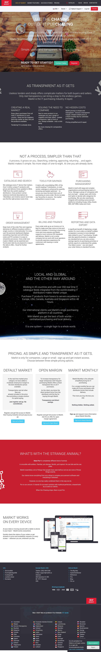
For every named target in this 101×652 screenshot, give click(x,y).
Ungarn (80, 640)
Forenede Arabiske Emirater (43, 622)
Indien (36, 632)
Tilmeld (94, 9)
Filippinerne (16, 645)
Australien (15, 622)
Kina (35, 642)
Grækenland (38, 626)
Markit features (33, 3)
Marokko (59, 628)
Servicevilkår (8, 570)
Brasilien (15, 628)
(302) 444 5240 (45, 570)
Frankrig (37, 624)
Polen (58, 636)
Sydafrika (81, 632)
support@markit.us (46, 573)
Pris (70, 577)
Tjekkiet (81, 634)
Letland (36, 647)
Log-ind (87, 9)
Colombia (15, 636)
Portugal (59, 638)
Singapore (59, 647)
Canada (14, 632)
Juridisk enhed (8, 577)
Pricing (56, 3)
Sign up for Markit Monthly (83, 420)
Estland (14, 642)
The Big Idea (73, 570)
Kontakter (93, 3)
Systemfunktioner (74, 573)
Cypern (14, 638)
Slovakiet (81, 622)
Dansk (63, 9)
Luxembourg (60, 624)
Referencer (72, 575)
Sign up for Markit (17, 421)
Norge (58, 634)
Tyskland (81, 638)
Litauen (58, 622)
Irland (36, 636)
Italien (36, 640)
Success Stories (47, 3)
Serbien (58, 645)
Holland (36, 628)
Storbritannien (82, 628)
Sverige (80, 630)
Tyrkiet (80, 636)
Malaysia (59, 626)
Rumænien (59, 640)
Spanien (81, 626)
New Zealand (60, 632)
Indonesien (37, 634)
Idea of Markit (20, 3)
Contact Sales (61, 63)
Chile (14, 634)
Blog (80, 3)
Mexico (58, 630)
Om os (86, 3)
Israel (36, 638)
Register (74, 63)
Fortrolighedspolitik (10, 573)
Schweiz (59, 642)
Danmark (15, 640)
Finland (14, 647)
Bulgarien (15, 630)
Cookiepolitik (8, 575)
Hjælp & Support (75, 9)
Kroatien (37, 645)
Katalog (70, 3)
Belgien (14, 624)
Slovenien (81, 624)
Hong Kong (37, 630)
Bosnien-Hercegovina (19, 626)
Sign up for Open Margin (50, 423)
